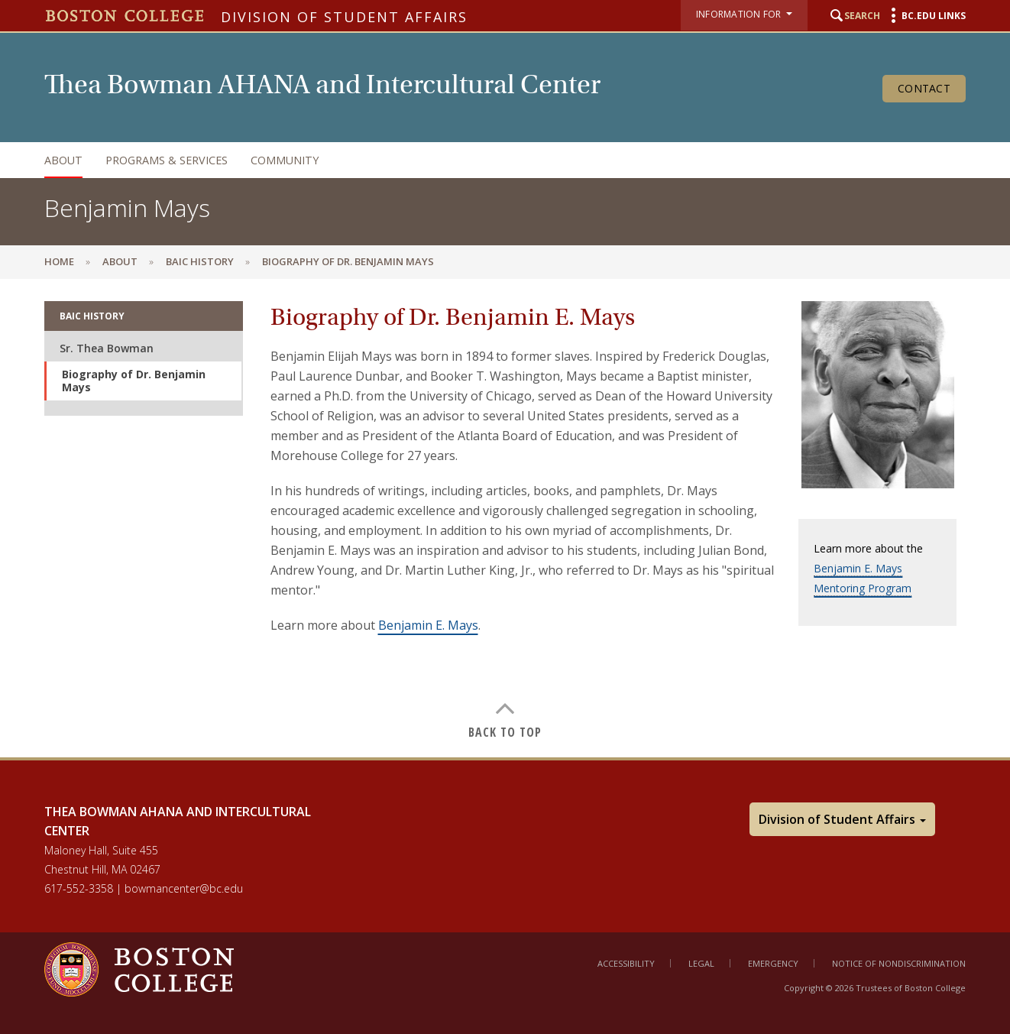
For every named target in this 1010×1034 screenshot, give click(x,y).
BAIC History (200, 261)
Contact (924, 88)
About (63, 160)
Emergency (773, 963)
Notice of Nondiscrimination (899, 963)
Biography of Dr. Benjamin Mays (134, 381)
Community (285, 160)
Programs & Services (166, 160)
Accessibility (626, 963)
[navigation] (489, 160)
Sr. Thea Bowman (107, 348)
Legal (701, 963)
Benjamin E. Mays (428, 625)
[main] (505, 517)
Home (59, 261)
